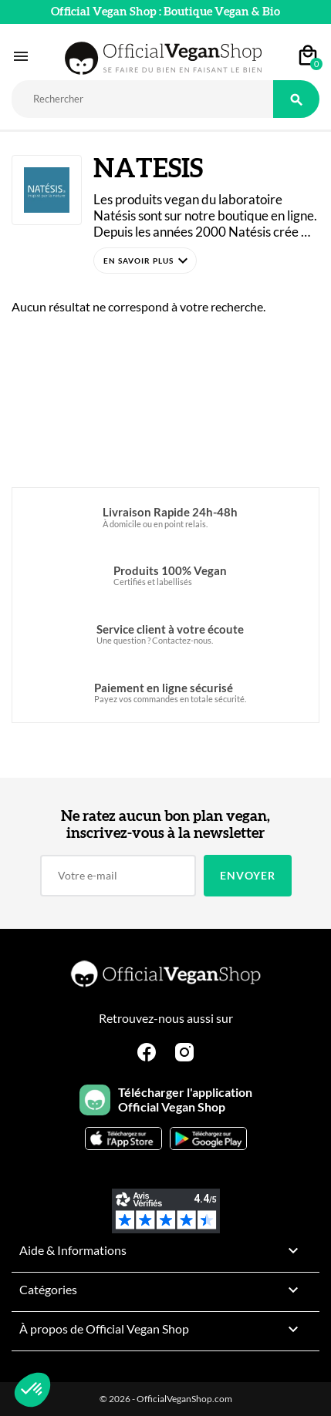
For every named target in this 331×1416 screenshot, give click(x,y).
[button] (145, 260)
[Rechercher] (142, 99)
